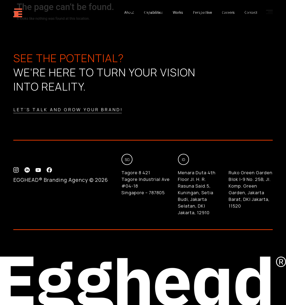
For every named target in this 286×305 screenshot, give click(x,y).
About (110, 12)
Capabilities (138, 12)
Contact (249, 12)
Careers (223, 12)
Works (166, 12)
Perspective (194, 12)
